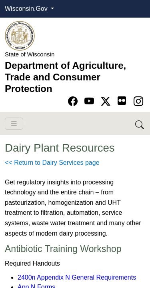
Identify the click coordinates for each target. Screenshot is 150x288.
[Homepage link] (20, 35)
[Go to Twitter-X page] (107, 101)
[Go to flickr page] (122, 100)
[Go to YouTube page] (90, 101)
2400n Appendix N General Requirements (77, 277)
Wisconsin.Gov (27, 8)
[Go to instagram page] (138, 101)
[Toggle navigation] (14, 124)
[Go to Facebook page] (74, 101)
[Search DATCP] (140, 123)
